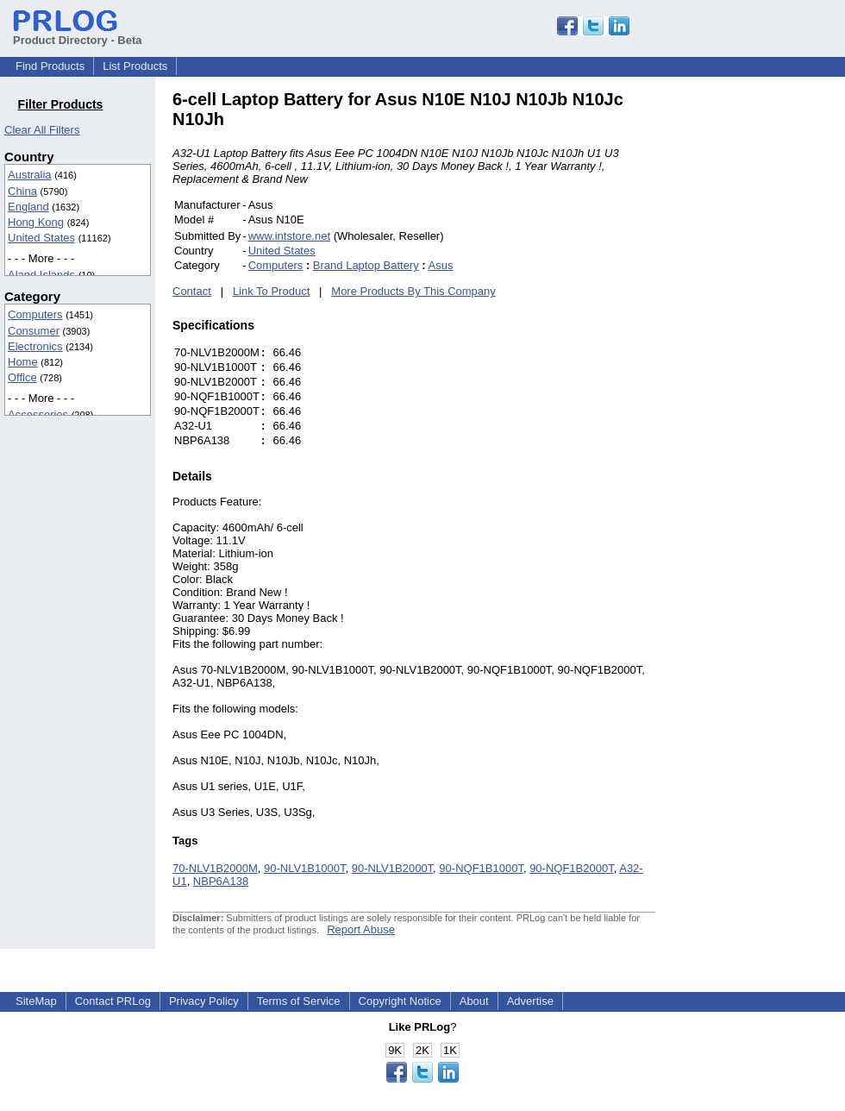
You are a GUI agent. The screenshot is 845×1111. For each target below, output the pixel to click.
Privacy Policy (204, 1001)
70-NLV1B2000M (215, 868)
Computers (35, 314)
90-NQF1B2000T (571, 868)
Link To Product (271, 291)
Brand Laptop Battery (366, 265)
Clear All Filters (41, 129)
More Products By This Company (413, 291)
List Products (135, 66)
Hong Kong (36, 222)
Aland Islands (41, 274)
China (22, 191)
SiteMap (36, 1001)
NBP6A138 (220, 881)
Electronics (35, 346)
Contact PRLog (113, 1001)
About (474, 1001)
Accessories (38, 414)
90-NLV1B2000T (392, 868)
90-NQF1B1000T (481, 868)
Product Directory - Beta (77, 34)
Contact (191, 291)
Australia (30, 174)
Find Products (50, 66)
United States (41, 237)
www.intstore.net (289, 235)
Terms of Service (299, 1001)
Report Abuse (361, 929)
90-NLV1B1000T (304, 868)
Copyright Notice (400, 1001)
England (28, 206)
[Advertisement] (772, 348)
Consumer (33, 330)
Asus (441, 265)
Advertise (530, 1001)
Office (22, 377)
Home (23, 361)
